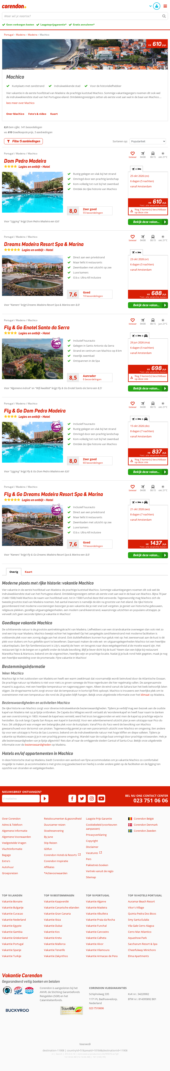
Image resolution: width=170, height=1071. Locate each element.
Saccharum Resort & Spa (142, 944)
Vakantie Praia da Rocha (100, 919)
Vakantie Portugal (12, 944)
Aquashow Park (137, 938)
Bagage (6, 855)
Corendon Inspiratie (56, 861)
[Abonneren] (44, 798)
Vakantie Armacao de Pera (102, 956)
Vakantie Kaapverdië (56, 901)
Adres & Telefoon (12, 824)
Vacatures (92, 853)
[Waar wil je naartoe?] (85, 16)
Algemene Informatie (14, 831)
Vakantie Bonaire (12, 901)
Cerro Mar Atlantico (139, 932)
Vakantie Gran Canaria (57, 913)
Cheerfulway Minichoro (142, 950)
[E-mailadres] (21, 798)
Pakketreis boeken (97, 865)
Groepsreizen (10, 873)
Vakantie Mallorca (54, 944)
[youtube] (101, 798)
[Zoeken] (164, 16)
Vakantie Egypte (11, 925)
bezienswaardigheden (37, 744)
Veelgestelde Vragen (14, 843)
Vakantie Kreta (53, 938)
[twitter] (82, 798)
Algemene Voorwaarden (16, 837)
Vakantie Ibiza (52, 919)
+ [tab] (136, 169)
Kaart (28, 572)
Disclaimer (92, 847)
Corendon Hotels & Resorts (60, 855)
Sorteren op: (120, 141)
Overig (13, 572)
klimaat (145, 694)
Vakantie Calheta (96, 938)
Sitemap (91, 877)
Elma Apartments (138, 956)
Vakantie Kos (52, 932)
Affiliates (49, 867)
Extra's (6, 861)
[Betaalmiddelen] (17, 1010)
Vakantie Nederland (14, 919)
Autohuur (8, 867)
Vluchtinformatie (12, 849)
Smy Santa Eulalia (138, 919)
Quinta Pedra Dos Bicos (142, 913)
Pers (88, 859)
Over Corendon (11, 818)
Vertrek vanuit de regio (99, 871)
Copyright (92, 841)
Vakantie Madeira (96, 907)
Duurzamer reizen (54, 824)
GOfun (48, 849)
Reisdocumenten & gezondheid (63, 818)
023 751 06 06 (150, 800)
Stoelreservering (54, 831)
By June (48, 837)
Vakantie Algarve (96, 901)
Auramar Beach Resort (141, 901)
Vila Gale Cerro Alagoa (141, 925)
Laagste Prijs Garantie (99, 818)
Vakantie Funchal (96, 925)
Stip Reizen (50, 843)
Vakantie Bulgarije (12, 907)
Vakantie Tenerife (54, 950)
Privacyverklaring (96, 835)
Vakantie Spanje (11, 950)
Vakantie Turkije (11, 956)
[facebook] (72, 798)
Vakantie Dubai (53, 925)
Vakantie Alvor (94, 944)
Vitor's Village (136, 907)
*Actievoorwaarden (55, 873)
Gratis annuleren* (84, 24)
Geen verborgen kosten (20, 24)
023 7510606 (96, 1008)
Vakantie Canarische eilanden (61, 907)
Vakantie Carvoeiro (97, 932)
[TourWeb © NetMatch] (85, 1044)
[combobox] (85, 16)
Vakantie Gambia (12, 932)
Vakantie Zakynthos (56, 956)
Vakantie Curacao (12, 913)
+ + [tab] (140, 335)
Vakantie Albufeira (97, 913)
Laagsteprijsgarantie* (53, 24)
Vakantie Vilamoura (97, 950)
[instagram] (91, 798)
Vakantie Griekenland (15, 938)
